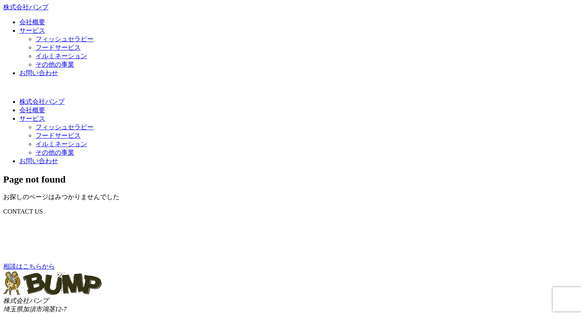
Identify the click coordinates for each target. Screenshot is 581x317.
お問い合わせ (38, 72)
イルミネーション (61, 55)
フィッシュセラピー (65, 39)
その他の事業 (55, 64)
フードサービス (58, 47)
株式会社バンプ (42, 101)
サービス (32, 30)
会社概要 (32, 22)
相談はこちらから (29, 266)
